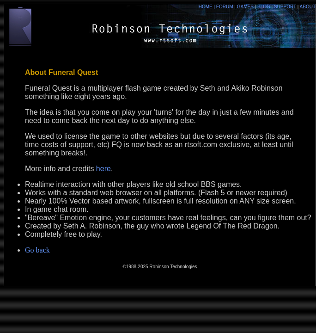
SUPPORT (285, 6)
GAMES (247, 6)
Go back (37, 250)
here (103, 169)
